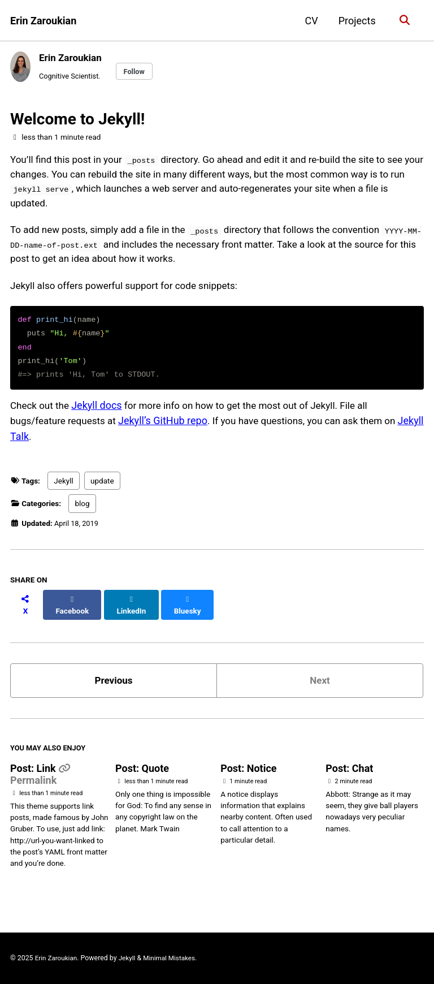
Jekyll (63, 491)
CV (309, 21)
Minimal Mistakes (173, 959)
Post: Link (34, 772)
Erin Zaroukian (43, 21)
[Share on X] (26, 610)
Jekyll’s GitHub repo (169, 431)
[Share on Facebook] (74, 610)
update (102, 491)
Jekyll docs (100, 415)
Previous (114, 681)
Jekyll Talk (33, 446)
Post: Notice (248, 772)
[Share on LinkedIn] (135, 610)
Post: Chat (349, 772)
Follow (139, 71)
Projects (355, 21)
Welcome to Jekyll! (77, 120)
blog (82, 514)
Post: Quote (142, 772)
